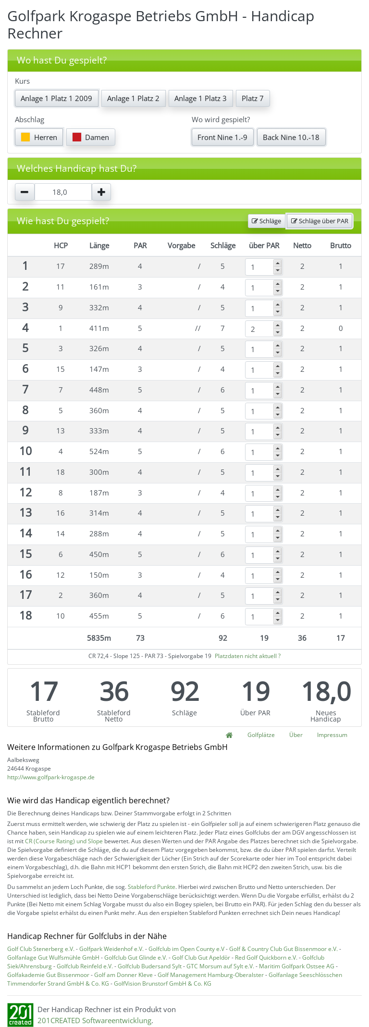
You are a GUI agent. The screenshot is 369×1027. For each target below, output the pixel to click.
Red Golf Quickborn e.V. (266, 957)
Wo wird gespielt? (221, 119)
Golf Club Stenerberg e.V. (40, 949)
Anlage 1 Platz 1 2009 (56, 98)
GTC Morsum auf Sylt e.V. (220, 966)
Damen (91, 137)
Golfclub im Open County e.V (186, 949)
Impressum (332, 735)
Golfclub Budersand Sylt (150, 966)
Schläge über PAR (319, 220)
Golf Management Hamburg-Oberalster (211, 975)
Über (296, 735)
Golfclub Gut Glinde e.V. (135, 957)
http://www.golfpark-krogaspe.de (51, 777)
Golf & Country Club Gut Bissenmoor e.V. (283, 949)
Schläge (266, 220)
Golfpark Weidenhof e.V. (111, 949)
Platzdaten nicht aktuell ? (248, 656)
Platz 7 (253, 98)
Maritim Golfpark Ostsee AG (296, 966)
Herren (39, 137)
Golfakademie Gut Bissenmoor (48, 975)
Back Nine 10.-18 (291, 137)
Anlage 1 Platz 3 (200, 98)
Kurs (22, 81)
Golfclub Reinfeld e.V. (85, 966)
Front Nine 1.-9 (222, 137)
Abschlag (29, 119)
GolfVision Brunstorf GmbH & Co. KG (162, 983)
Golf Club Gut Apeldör (201, 957)
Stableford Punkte (151, 887)
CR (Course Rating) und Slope (64, 841)
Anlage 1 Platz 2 (133, 98)
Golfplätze (261, 735)
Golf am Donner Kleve (123, 975)
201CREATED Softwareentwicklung (94, 1020)
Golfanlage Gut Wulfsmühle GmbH (53, 957)
